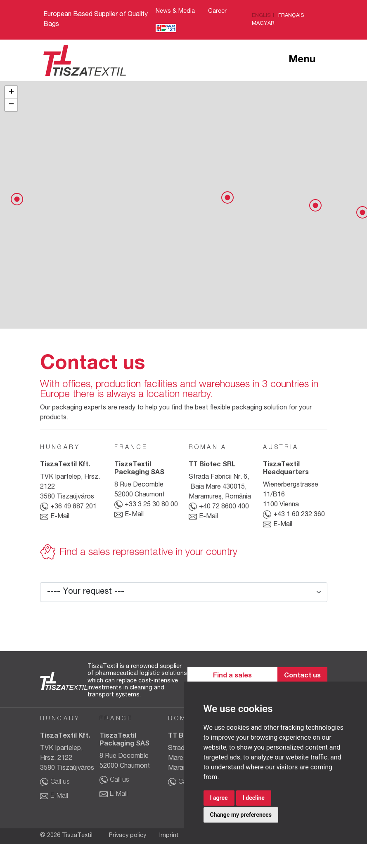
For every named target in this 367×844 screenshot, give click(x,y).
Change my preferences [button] (241, 814)
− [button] (11, 105)
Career (217, 11)
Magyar (263, 23)
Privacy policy (127, 836)
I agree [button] (219, 798)
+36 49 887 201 (73, 507)
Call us (59, 782)
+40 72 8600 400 (224, 507)
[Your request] (183, 592)
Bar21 (166, 28)
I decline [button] (254, 798)
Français (291, 16)
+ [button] (11, 92)
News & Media (175, 11)
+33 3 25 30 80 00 (151, 505)
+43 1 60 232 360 (299, 515)
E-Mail (59, 517)
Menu (302, 60)
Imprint (169, 836)
